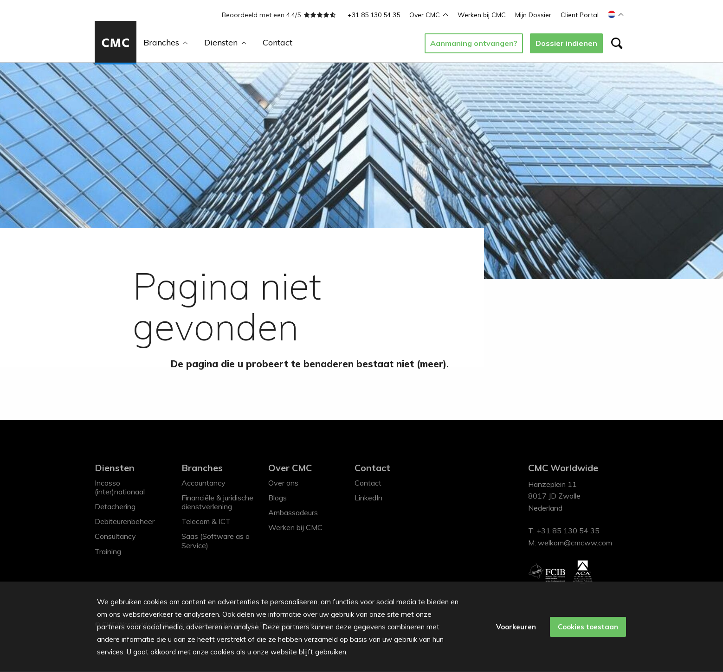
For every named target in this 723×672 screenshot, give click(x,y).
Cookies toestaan (587, 626)
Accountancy (203, 482)
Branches (165, 42)
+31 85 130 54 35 (374, 15)
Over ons (283, 482)
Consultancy (115, 536)
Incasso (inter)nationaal (120, 487)
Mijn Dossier (533, 15)
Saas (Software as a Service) (215, 541)
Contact (277, 42)
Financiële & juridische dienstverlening (217, 502)
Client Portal (580, 15)
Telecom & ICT (206, 521)
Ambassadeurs (293, 513)
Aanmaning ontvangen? (473, 43)
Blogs (277, 498)
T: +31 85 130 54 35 (564, 531)
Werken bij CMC (482, 15)
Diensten (225, 42)
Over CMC (428, 15)
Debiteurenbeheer (125, 521)
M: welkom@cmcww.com (570, 543)
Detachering (115, 507)
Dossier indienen (566, 43)
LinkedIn (368, 498)
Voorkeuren (515, 626)
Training (108, 551)
